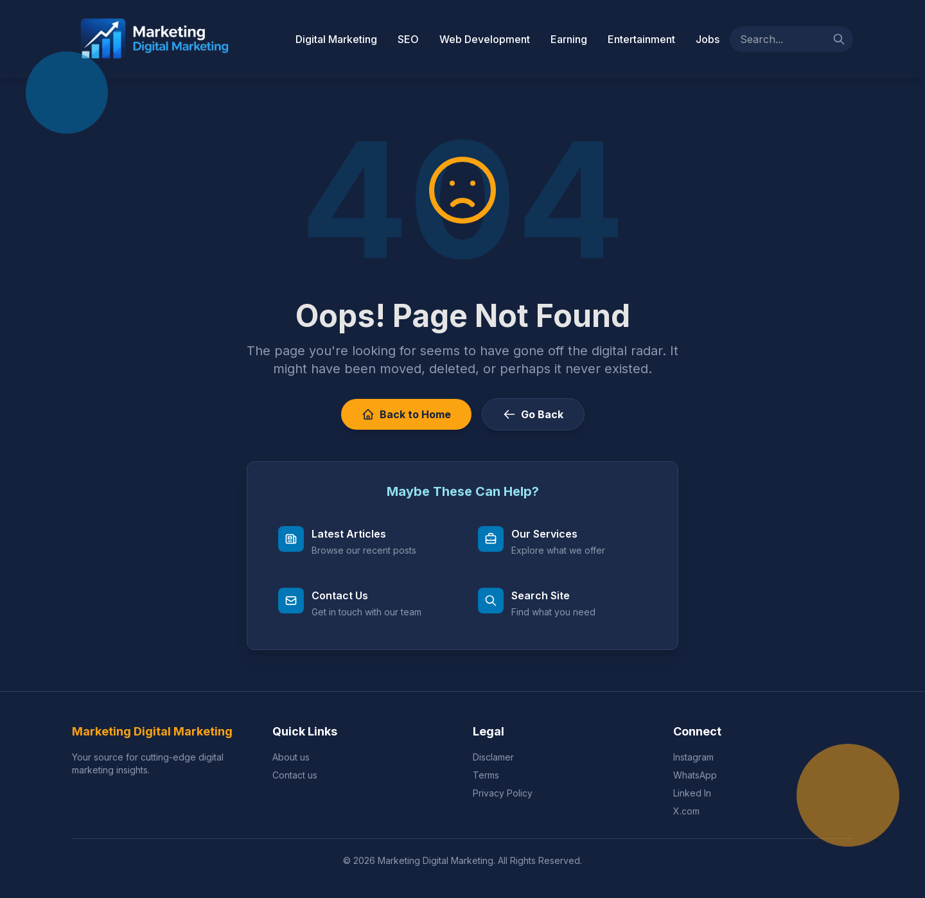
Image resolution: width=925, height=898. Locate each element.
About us (291, 757)
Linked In (692, 793)
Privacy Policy (503, 793)
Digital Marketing (336, 39)
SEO (408, 39)
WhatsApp (695, 775)
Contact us (294, 775)
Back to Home (406, 414)
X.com (686, 811)
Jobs (707, 39)
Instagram (693, 757)
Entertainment (641, 39)
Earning (569, 39)
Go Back (533, 414)
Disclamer (493, 757)
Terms (486, 775)
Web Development (484, 39)
